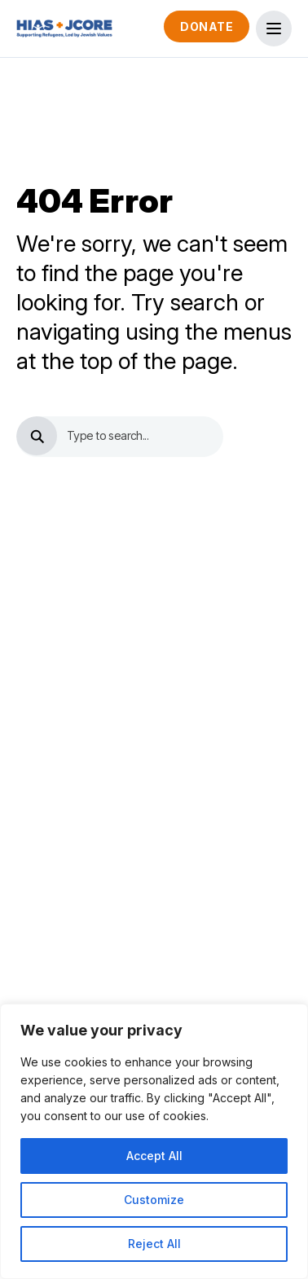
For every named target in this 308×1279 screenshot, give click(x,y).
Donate (206, 26)
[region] (154, 1141)
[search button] (36, 435)
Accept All (154, 1156)
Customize (154, 1199)
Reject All (154, 1243)
